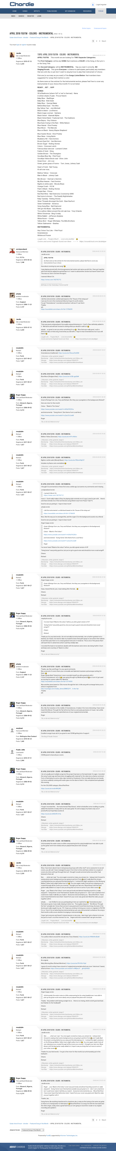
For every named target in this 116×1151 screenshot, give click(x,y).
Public (52, 11)
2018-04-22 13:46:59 (99, 989)
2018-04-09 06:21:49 (99, 484)
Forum (100, 11)
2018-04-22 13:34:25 (99, 957)
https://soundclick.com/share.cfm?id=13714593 (56, 681)
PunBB (48, 1135)
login (17, 45)
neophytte (19, 348)
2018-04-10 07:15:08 (99, 752)
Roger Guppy (21, 395)
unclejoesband (21, 249)
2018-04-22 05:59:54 (98, 840)
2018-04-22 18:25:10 (99, 1080)
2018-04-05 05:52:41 (99, 55)
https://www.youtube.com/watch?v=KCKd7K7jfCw (57, 409)
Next (104, 41)
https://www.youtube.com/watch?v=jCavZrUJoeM (57, 415)
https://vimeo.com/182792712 (51, 279)
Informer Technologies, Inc (68, 1135)
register (23, 45)
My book (70, 11)
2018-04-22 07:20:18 (99, 865)
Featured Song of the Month (39, 37)
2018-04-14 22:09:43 (99, 771)
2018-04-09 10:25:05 (99, 705)
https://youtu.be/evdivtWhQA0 (51, 788)
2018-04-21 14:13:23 (99, 803)
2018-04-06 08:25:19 (99, 296)
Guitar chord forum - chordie (19, 37)
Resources (87, 11)
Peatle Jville (20, 750)
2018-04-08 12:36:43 (99, 397)
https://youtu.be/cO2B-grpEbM (69, 376)
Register (30, 16)
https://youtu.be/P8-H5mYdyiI (76, 963)
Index (13, 16)
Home (15, 11)
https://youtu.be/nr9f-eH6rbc (67, 436)
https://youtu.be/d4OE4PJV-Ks (51, 814)
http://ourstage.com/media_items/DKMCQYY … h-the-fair (60, 689)
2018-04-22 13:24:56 (99, 934)
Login (39, 16)
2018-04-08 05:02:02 (98, 321)
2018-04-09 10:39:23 (99, 730)
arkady (18, 294)
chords (103, 1148)
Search (21, 16)
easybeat (19, 728)
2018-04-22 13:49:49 (99, 1029)
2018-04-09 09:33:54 (98, 666)
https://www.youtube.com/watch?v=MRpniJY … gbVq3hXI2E (70, 968)
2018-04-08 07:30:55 (99, 373)
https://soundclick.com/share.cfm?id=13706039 (56, 309)
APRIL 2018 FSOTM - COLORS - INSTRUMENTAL (31, 33)
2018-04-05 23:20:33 (98, 251)
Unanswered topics (100, 28)
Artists (37, 11)
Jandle (18, 53)
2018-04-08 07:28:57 (99, 350)
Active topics (86, 28)
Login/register (101, 5)
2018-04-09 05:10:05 (99, 433)
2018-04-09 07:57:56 (99, 615)
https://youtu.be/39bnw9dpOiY (74, 460)
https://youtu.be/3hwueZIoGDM (68, 353)
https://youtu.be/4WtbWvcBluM (89, 937)
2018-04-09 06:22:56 (98, 577)
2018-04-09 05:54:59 (98, 457)
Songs (25, 11)
